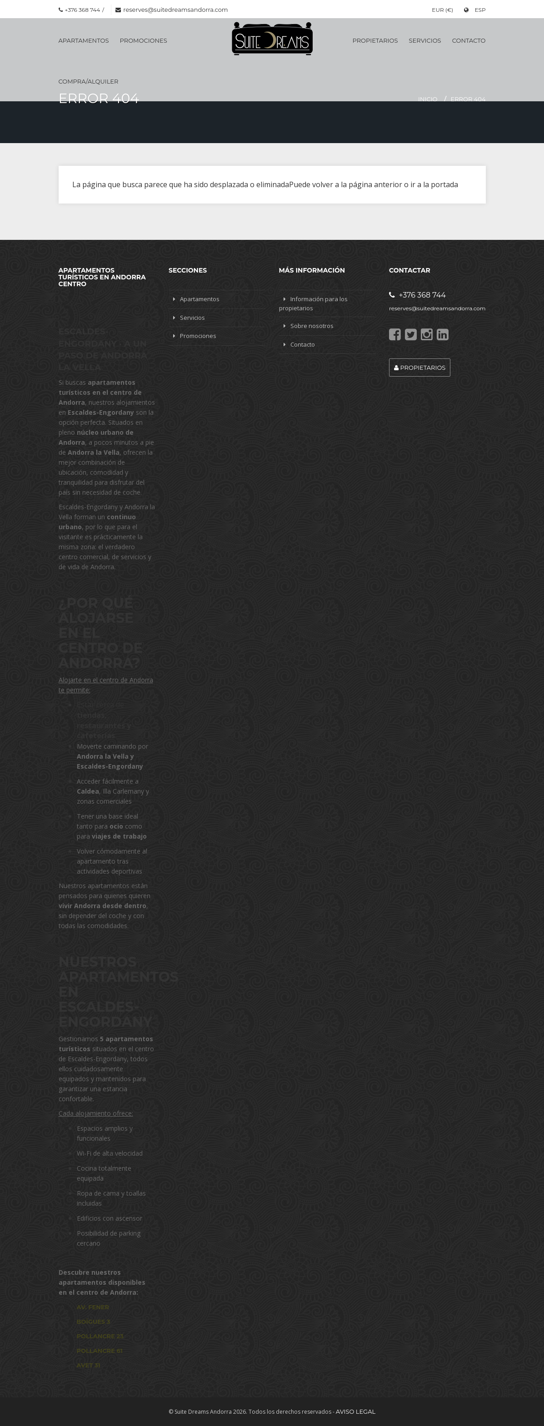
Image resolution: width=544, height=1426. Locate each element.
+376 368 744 (417, 295)
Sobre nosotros (312, 326)
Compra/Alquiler (89, 81)
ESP (474, 9)
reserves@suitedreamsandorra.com (175, 9)
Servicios (425, 40)
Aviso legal (355, 1411)
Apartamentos (84, 40)
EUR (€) (442, 9)
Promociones (143, 40)
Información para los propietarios (313, 303)
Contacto (469, 40)
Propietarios (375, 40)
